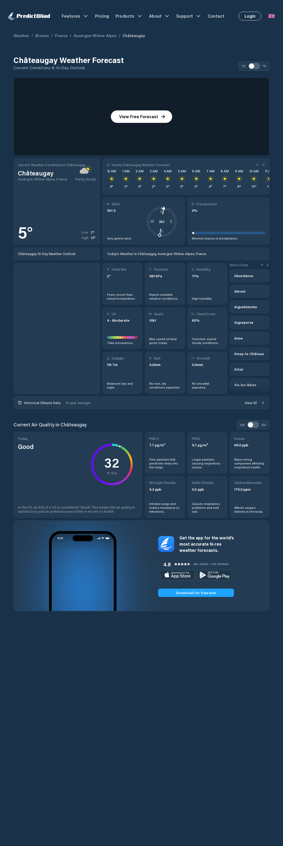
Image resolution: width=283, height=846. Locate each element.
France (61, 35)
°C (244, 66)
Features (75, 16)
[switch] (254, 66)
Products (129, 16)
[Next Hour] (262, 165)
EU (263, 424)
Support (188, 16)
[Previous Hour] (258, 165)
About (159, 16)
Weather (21, 35)
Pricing (102, 16)
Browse (42, 35)
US (242, 424)
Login (250, 16)
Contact (216, 16)
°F (264, 66)
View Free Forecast (142, 116)
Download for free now (196, 592)
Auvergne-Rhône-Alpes (95, 35)
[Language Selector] (271, 16)
